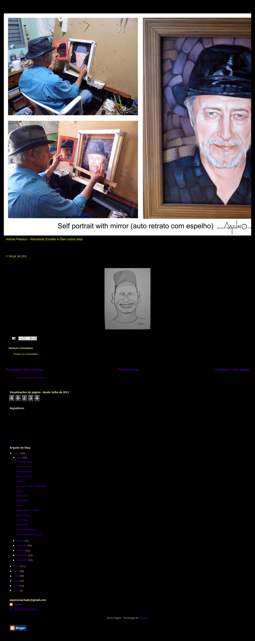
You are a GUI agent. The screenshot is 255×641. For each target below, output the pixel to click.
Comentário (22, 500)
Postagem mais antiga (232, 370)
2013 (16, 571)
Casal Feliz (22, 524)
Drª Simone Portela (26, 529)
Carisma (20, 481)
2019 (16, 590)
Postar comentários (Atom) (30, 377)
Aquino (17, 604)
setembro (22, 545)
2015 (16, 580)
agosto (20, 540)
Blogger (143, 617)
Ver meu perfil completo (23, 609)
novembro (22, 555)
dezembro (22, 560)
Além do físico (23, 466)
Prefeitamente (23, 471)
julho (19, 457)
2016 (16, 585)
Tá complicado (24, 461)
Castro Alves (23, 515)
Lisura (19, 490)
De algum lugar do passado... (32, 486)
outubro (21, 550)
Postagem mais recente (24, 370)
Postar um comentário (25, 354)
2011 (16, 453)
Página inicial (128, 370)
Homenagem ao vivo (27, 510)
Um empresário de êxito (29, 534)
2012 (16, 566)
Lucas (19, 505)
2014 (16, 576)
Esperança (22, 495)
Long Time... (23, 520)
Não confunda (23, 476)
